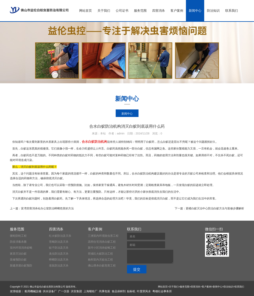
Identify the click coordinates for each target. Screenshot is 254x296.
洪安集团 (76, 291)
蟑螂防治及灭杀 (58, 259)
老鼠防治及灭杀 (58, 265)
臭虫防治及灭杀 (58, 253)
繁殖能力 (184, 148)
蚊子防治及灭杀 (58, 247)
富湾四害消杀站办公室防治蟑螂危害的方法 (47, 208)
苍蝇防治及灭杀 (58, 241)
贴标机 (131, 291)
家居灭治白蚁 (18, 253)
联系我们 (231, 10)
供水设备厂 (50, 291)
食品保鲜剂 (119, 291)
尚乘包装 (104, 291)
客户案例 (176, 10)
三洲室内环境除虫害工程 (103, 235)
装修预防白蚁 (18, 259)
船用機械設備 (33, 291)
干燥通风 (109, 185)
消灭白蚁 (162, 198)
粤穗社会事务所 (162, 291)
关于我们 (103, 10)
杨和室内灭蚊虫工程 (100, 259)
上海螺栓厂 (90, 291)
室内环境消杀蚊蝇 (21, 247)
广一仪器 (63, 291)
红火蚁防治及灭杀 (60, 235)
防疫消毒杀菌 (18, 241)
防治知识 (213, 10)
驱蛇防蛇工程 (18, 235)
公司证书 (122, 10)
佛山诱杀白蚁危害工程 (102, 265)
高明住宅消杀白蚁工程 (102, 241)
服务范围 (140, 10)
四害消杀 (158, 10)
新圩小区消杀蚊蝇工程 (102, 247)
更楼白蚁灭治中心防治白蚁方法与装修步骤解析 (215, 208)
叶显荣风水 (144, 291)
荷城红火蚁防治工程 (100, 253)
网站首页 (85, 10)
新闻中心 (195, 10)
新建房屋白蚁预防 (21, 265)
